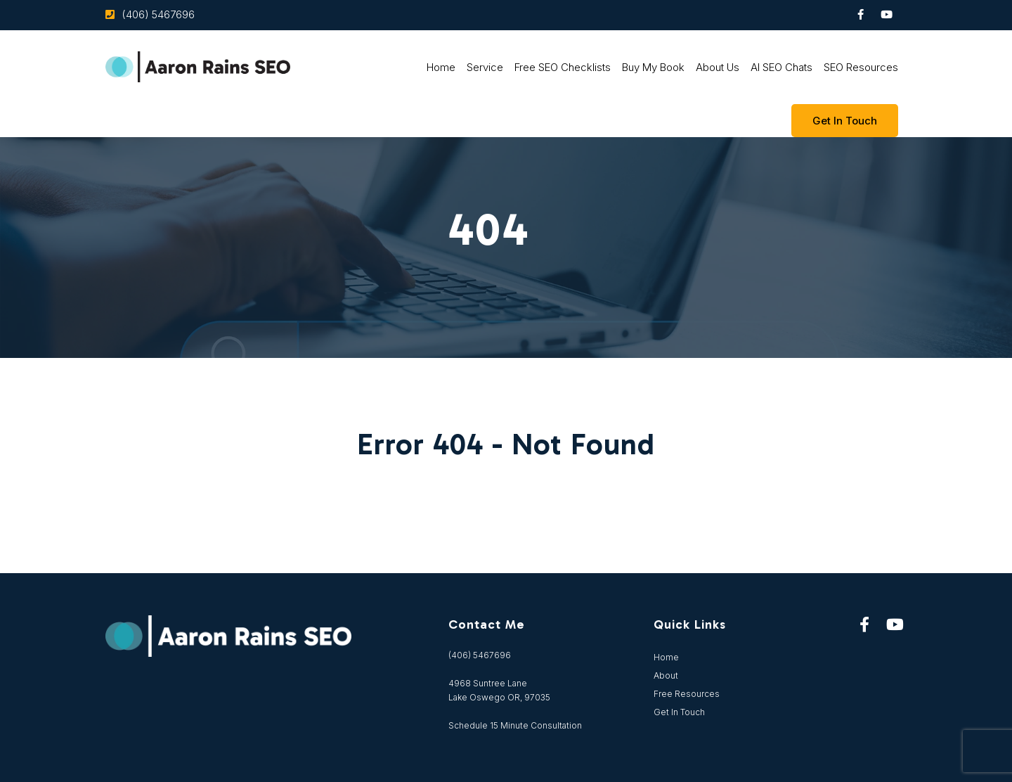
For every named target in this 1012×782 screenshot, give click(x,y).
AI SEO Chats (781, 67)
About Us (717, 67)
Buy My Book (653, 67)
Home (441, 67)
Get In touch (844, 120)
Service (485, 67)
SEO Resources (861, 67)
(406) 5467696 (158, 14)
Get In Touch (679, 712)
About (666, 675)
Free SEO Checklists (562, 67)
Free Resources (687, 693)
